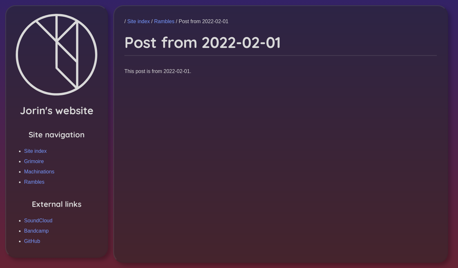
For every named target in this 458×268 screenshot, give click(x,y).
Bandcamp (36, 231)
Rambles (34, 182)
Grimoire (34, 161)
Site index (35, 151)
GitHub (32, 241)
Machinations (39, 171)
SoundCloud (38, 220)
